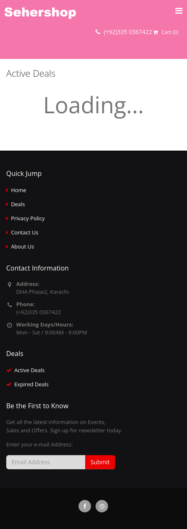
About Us (22, 246)
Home (18, 190)
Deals (18, 204)
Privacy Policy (27, 218)
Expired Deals (31, 384)
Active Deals (29, 370)
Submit (100, 462)
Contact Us (24, 232)
